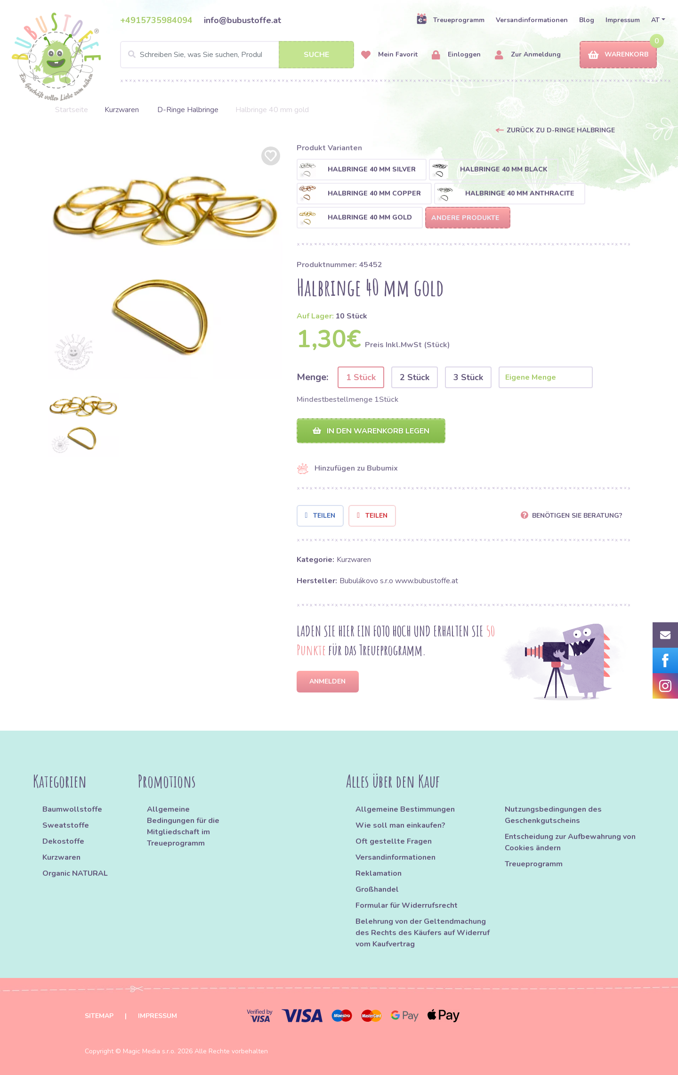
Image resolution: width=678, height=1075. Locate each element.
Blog (586, 20)
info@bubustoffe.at (242, 20)
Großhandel (377, 889)
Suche (316, 54)
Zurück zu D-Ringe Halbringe (561, 130)
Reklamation (378, 873)
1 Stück (361, 377)
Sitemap (99, 1015)
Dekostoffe (63, 841)
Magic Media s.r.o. (149, 1051)
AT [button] (655, 20)
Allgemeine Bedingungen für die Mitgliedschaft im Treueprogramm (183, 826)
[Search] (237, 54)
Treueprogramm (450, 19)
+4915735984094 (156, 20)
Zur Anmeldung (528, 55)
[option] (165, 261)
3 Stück (468, 377)
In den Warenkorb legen (371, 431)
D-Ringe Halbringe (187, 110)
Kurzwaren (123, 110)
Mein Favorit (389, 55)
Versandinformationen (532, 20)
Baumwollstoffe (72, 809)
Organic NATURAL (75, 873)
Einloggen (456, 55)
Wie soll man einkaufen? (400, 825)
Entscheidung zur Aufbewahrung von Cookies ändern (570, 842)
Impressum (622, 20)
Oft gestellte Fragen (393, 841)
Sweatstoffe (65, 825)
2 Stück (414, 377)
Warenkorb (618, 55)
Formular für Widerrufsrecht (406, 905)
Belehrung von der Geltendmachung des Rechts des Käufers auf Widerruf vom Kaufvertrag (422, 932)
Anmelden (327, 681)
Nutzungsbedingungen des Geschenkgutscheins (553, 815)
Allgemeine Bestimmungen (405, 809)
